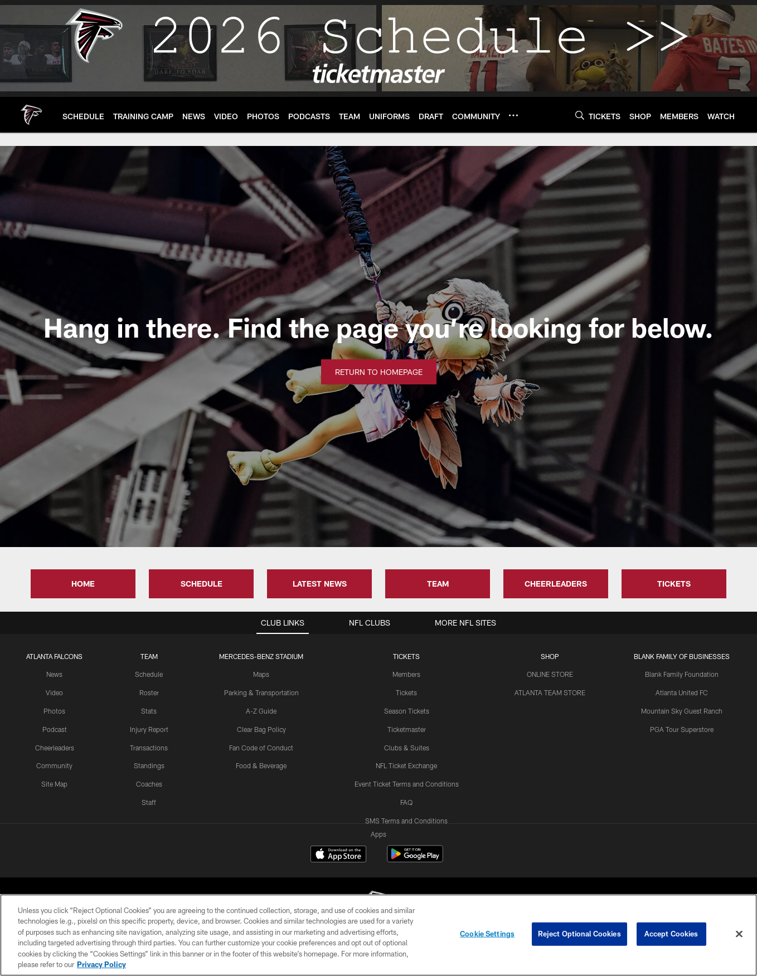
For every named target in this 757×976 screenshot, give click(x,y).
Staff (149, 802)
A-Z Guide (261, 711)
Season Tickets (406, 711)
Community (54, 765)
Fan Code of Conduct (261, 747)
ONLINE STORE (550, 674)
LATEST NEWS (320, 583)
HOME (83, 583)
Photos (54, 711)
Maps (261, 674)
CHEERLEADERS (556, 583)
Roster (149, 692)
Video (54, 692)
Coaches (149, 784)
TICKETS (674, 583)
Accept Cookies (671, 933)
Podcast (54, 729)
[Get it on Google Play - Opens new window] (415, 859)
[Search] (579, 115)
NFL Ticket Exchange (406, 765)
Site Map (54, 784)
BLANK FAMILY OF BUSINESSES (682, 656)
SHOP (550, 656)
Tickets (406, 692)
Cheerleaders (54, 747)
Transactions (149, 747)
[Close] (739, 934)
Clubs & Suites (406, 747)
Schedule (149, 674)
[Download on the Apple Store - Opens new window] (338, 855)
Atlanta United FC (682, 692)
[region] (378, 935)
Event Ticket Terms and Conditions (407, 784)
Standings (149, 765)
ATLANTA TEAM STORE (550, 692)
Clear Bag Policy (261, 729)
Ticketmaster (406, 729)
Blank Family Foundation (682, 674)
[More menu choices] (513, 115)
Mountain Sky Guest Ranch (681, 711)
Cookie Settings (487, 933)
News (54, 674)
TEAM (438, 583)
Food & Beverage (261, 765)
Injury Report (149, 729)
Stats (149, 711)
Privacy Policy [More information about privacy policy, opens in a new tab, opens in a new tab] (101, 964)
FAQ (406, 802)
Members (406, 674)
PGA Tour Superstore (682, 729)
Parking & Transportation (261, 692)
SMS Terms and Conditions (406, 820)
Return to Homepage (379, 372)
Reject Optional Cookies (579, 933)
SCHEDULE (201, 583)
